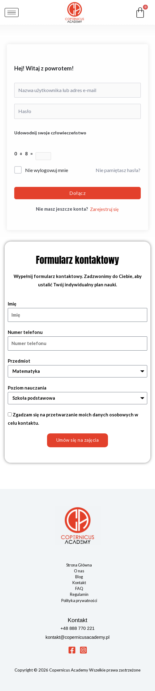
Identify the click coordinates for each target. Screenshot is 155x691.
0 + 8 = (25, 153)
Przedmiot (19, 361)
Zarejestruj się (104, 209)
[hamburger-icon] (12, 12)
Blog (79, 576)
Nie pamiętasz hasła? (118, 170)
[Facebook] (72, 650)
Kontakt (79, 582)
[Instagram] (83, 650)
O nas (79, 570)
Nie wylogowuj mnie (46, 170)
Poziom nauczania (27, 387)
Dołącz (77, 193)
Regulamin (79, 594)
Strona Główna (79, 564)
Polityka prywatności (79, 600)
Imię (12, 303)
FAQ (79, 588)
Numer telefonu (25, 332)
